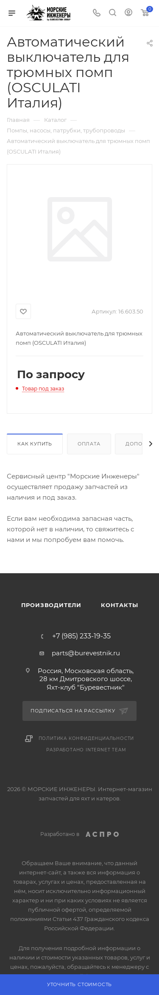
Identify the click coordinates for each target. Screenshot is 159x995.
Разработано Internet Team (86, 750)
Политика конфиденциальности (86, 738)
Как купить (34, 444)
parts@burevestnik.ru (86, 653)
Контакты (119, 605)
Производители (51, 605)
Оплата (89, 444)
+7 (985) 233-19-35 (81, 636)
